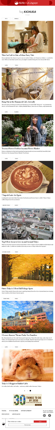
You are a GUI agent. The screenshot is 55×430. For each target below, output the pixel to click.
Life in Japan (16, 414)
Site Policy (11, 418)
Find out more (27, 424)
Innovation (5, 414)
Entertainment (26, 411)
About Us (4, 418)
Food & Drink (13, 411)
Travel (4, 411)
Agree (40, 421)
